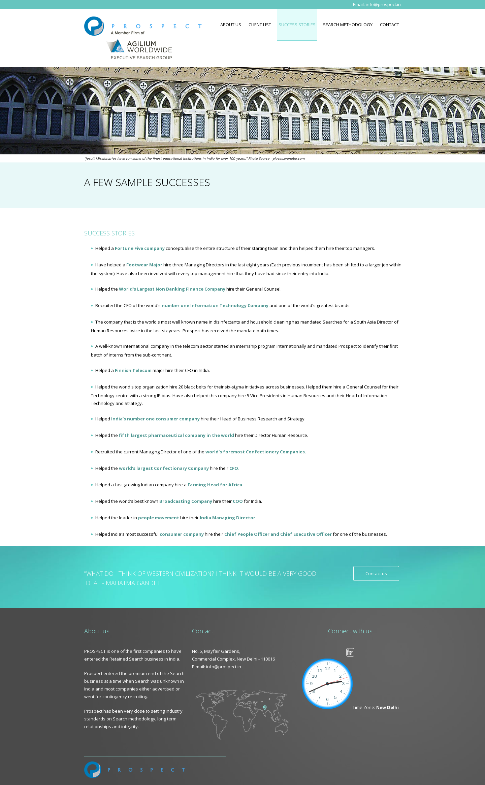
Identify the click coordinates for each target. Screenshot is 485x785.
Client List (260, 25)
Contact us (376, 573)
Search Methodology (348, 25)
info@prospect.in (383, 4)
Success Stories (297, 25)
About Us (230, 25)
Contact (389, 25)
